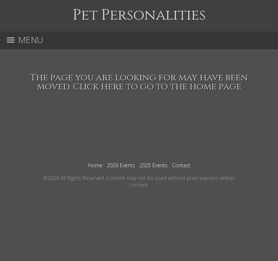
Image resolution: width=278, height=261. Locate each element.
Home (95, 165)
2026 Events (121, 165)
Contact (181, 165)
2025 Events (153, 165)
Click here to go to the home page (157, 87)
